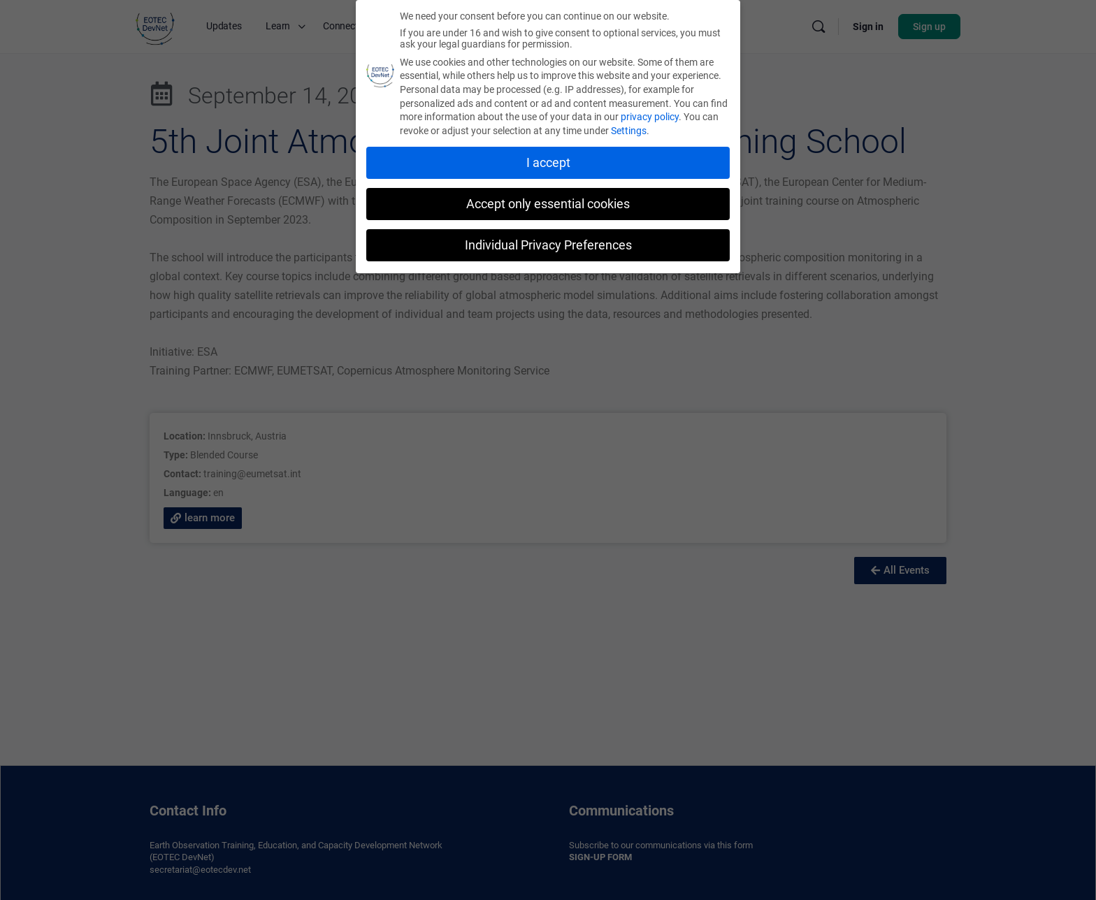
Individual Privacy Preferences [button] (548, 245)
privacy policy (650, 116)
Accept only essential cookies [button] (548, 204)
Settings (629, 130)
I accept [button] (548, 163)
